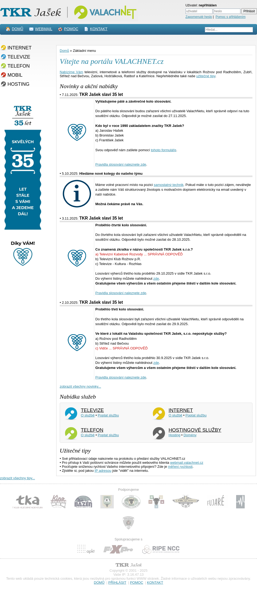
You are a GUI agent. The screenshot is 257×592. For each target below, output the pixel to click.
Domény (189, 435)
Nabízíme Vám (71, 72)
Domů (64, 51)
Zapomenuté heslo (199, 17)
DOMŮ (17, 29)
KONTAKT (98, 29)
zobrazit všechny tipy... (17, 478)
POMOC (71, 29)
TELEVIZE (18, 57)
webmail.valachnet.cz (186, 463)
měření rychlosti (180, 467)
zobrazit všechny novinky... (80, 386)
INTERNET (19, 47)
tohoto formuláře (163, 150)
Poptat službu (108, 415)
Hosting (174, 435)
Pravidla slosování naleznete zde (120, 164)
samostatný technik (168, 185)
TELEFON (18, 66)
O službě (88, 415)
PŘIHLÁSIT (117, 583)
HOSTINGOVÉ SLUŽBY (195, 430)
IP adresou (103, 471)
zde (156, 278)
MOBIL (14, 75)
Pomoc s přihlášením (230, 17)
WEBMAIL (43, 29)
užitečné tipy (205, 76)
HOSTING (18, 84)
